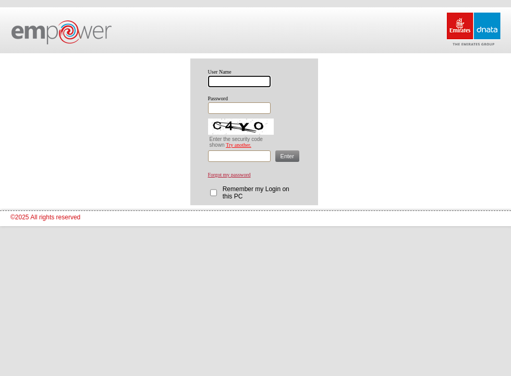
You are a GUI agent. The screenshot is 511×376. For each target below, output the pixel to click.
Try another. (238, 145)
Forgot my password (229, 175)
